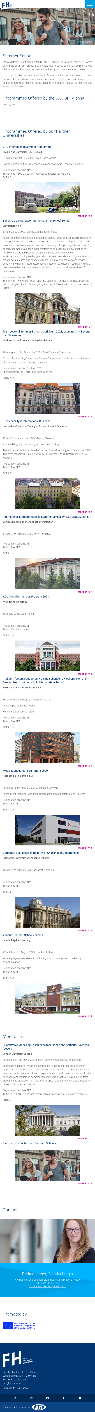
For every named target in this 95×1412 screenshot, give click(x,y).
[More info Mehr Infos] (47, 199)
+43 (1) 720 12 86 (17, 1379)
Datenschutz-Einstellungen (16, 1388)
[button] (90, 4)
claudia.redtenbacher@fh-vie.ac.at (47, 1286)
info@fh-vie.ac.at (12, 1383)
